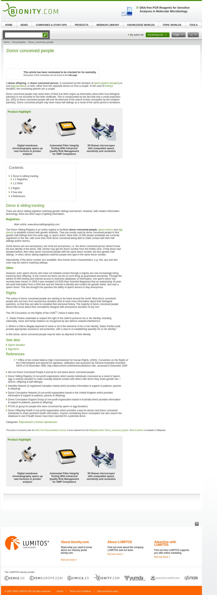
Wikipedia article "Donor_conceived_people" (109, 430)
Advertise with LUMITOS (165, 543)
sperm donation (110, 83)
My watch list (137, 34)
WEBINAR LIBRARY (107, 25)
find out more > (69, 559)
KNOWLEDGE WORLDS (141, 25)
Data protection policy (107, 591)
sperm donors (105, 229)
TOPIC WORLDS (172, 25)
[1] (56, 312)
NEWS (24, 25)
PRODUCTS (81, 25)
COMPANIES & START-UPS (51, 25)
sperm (97, 83)
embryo (109, 86)
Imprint (59, 591)
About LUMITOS (119, 542)
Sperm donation (16, 345)
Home (6, 42)
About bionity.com (75, 542)
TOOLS (193, 25)
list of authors (137, 430)
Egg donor (13, 349)
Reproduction (26, 422)
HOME (8, 25)
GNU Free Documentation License (50, 430)
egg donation (18, 86)
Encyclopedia (18, 42)
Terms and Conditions (80, 591)
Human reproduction (46, 422)
